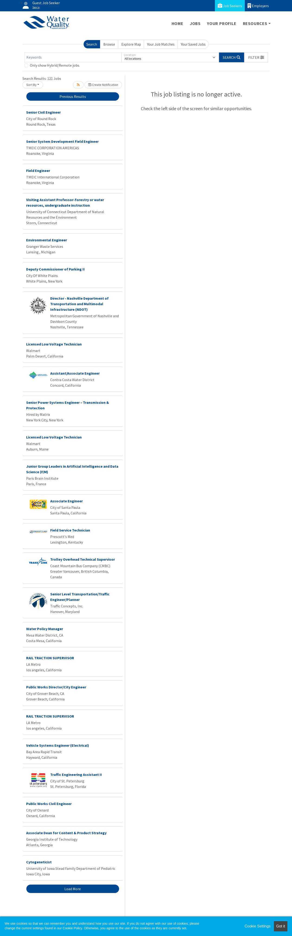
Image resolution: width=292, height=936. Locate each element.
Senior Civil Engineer (43, 112)
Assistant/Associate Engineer (75, 373)
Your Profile (221, 23)
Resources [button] (255, 23)
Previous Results (73, 96)
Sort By (31, 85)
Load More (72, 888)
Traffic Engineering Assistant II (76, 774)
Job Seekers (230, 6)
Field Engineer (38, 170)
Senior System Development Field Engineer (62, 141)
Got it (280, 926)
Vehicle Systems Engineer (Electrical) (57, 745)
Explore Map (131, 44)
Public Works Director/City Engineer (56, 687)
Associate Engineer (66, 501)
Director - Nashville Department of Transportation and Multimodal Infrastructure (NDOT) (79, 304)
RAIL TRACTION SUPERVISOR (50, 658)
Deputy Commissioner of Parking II (55, 269)
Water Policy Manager (44, 628)
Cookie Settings (257, 926)
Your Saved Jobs (193, 44)
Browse (109, 44)
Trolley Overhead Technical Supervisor (82, 559)
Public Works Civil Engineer (49, 803)
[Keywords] (73, 57)
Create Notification (103, 85)
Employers (258, 6)
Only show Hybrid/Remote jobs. (55, 65)
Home (177, 23)
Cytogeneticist (39, 862)
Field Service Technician (70, 530)
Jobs (195, 23)
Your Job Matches (161, 44)
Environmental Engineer (46, 240)
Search (91, 44)
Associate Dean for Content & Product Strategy (66, 832)
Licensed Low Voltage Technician (54, 344)
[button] (256, 57)
